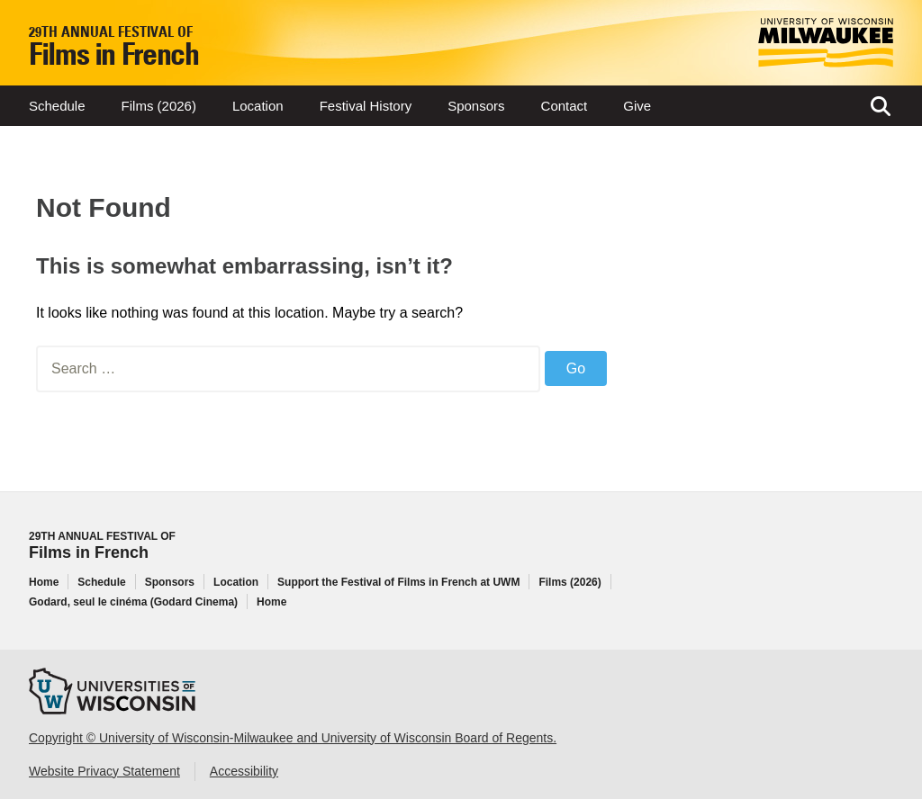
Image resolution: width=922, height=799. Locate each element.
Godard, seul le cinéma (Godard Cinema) (133, 602)
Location (258, 105)
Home (44, 582)
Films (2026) (159, 105)
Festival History (366, 105)
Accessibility (244, 771)
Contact (564, 105)
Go (575, 368)
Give (637, 105)
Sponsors (475, 105)
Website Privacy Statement (104, 771)
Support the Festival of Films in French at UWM (398, 582)
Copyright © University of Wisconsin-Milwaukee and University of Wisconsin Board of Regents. (292, 738)
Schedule (57, 105)
